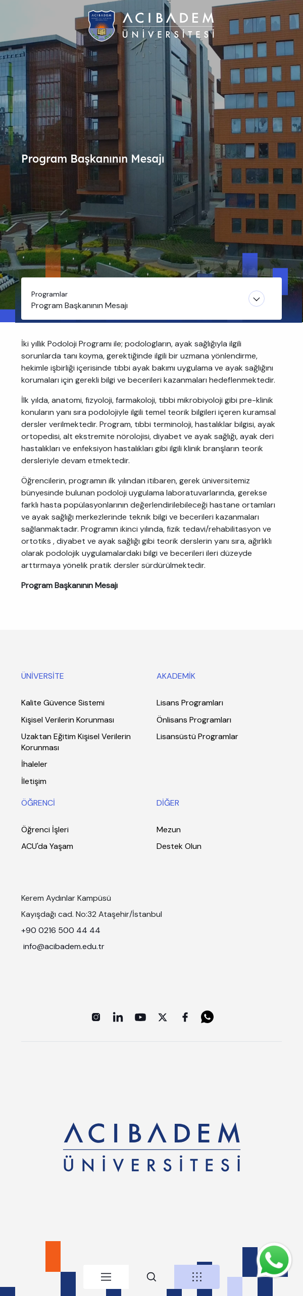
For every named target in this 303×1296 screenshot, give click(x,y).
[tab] (106, 1277)
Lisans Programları (190, 702)
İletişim (33, 781)
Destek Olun (179, 846)
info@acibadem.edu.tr (65, 946)
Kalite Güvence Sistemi (63, 702)
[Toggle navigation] (151, 298)
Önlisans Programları (194, 719)
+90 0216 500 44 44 (60, 930)
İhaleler (34, 764)
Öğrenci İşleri (45, 829)
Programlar (49, 294)
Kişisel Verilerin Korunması (67, 719)
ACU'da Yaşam (47, 846)
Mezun (169, 829)
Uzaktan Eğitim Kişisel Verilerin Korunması (76, 742)
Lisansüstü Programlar (197, 736)
